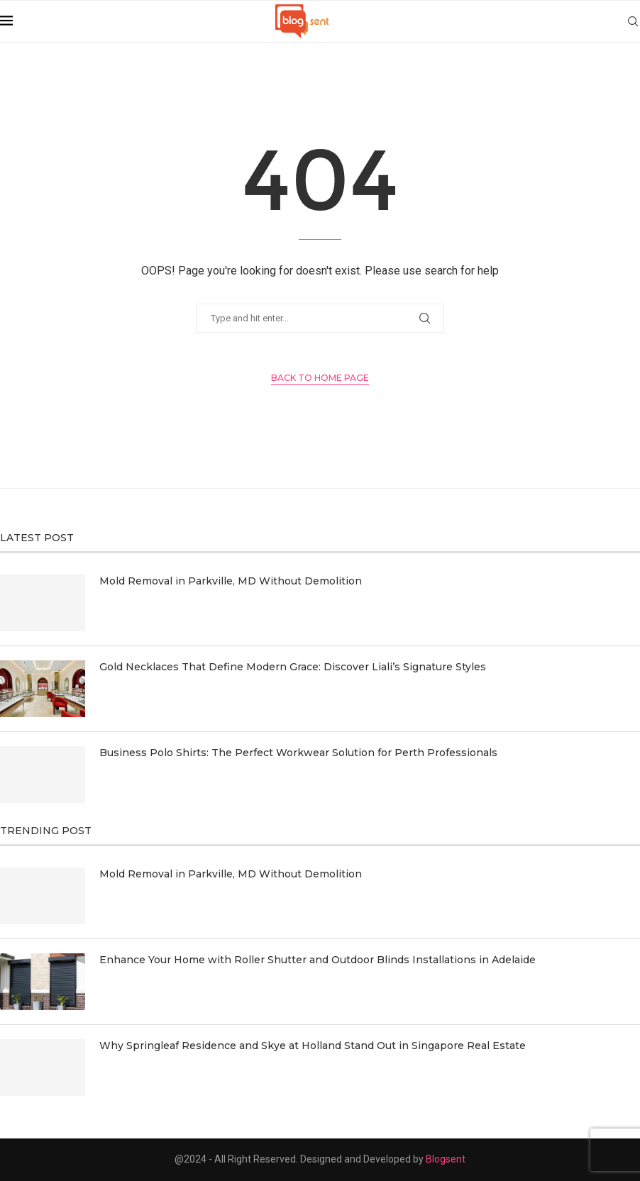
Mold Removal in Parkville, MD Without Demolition (230, 581)
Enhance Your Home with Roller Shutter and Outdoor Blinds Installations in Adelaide (317, 959)
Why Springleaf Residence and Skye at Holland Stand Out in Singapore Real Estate (312, 1045)
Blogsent (445, 1159)
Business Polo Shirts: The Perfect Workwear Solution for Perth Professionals (298, 752)
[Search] (633, 21)
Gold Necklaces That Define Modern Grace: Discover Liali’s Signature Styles (292, 666)
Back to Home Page (320, 377)
